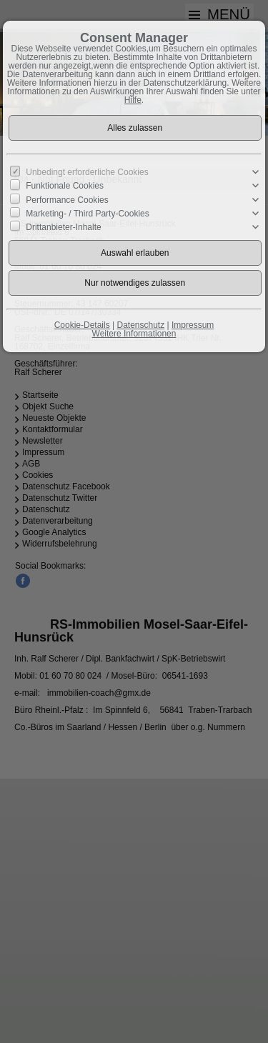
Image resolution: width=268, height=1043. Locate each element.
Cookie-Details (82, 325)
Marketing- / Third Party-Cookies (87, 214)
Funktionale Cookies (65, 186)
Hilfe (133, 100)
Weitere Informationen (134, 334)
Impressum (193, 325)
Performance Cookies (67, 199)
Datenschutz (140, 325)
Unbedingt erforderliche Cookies (87, 172)
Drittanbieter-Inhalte (63, 227)
